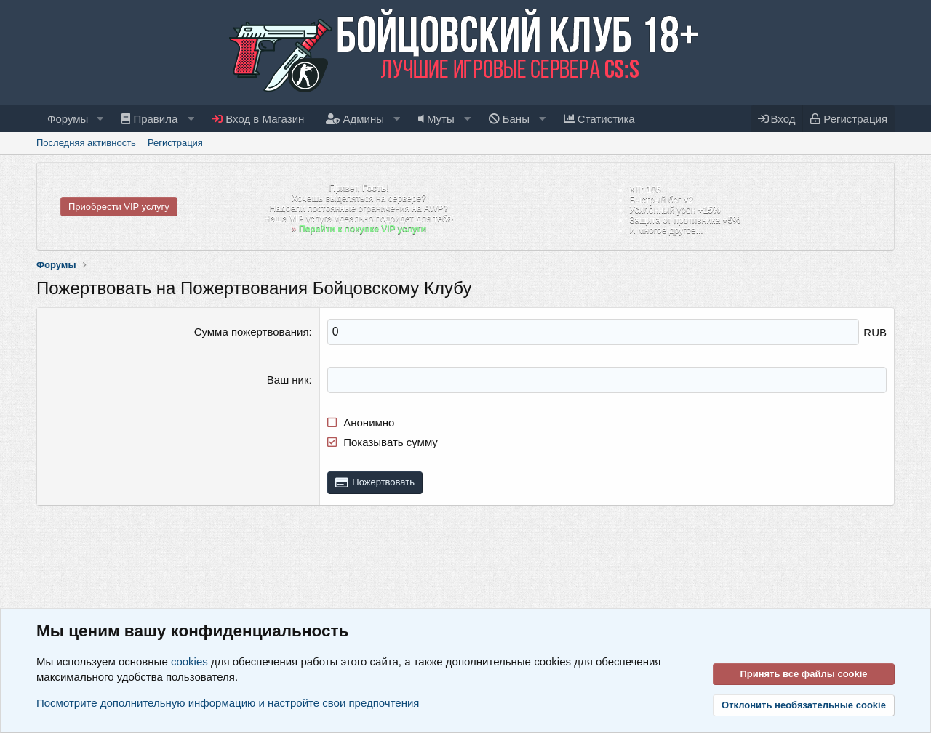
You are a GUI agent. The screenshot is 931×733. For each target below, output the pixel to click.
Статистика (599, 119)
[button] (99, 118)
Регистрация (175, 142)
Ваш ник (288, 379)
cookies (189, 661)
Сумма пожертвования (251, 331)
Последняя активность (86, 142)
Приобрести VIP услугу (118, 206)
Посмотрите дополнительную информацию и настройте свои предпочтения (227, 703)
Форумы (67, 119)
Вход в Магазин (258, 119)
